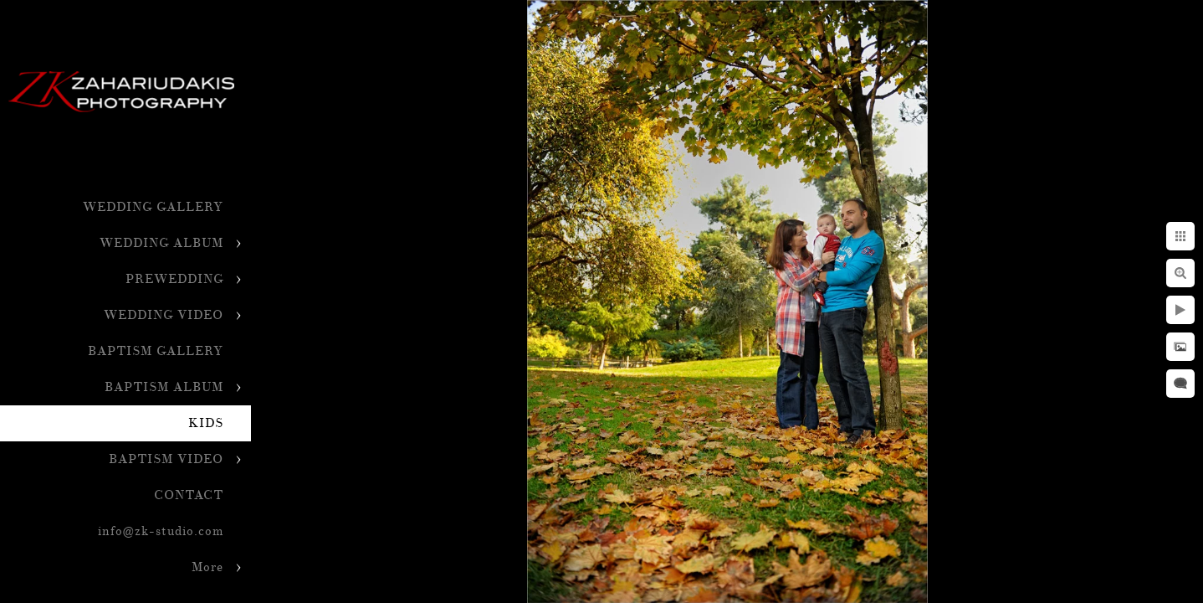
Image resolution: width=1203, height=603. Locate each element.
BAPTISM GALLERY (155, 351)
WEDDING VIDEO (163, 315)
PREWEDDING (174, 279)
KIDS (205, 423)
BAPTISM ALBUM (164, 387)
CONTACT (188, 495)
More (207, 567)
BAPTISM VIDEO (166, 459)
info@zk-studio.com (160, 531)
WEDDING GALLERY (153, 207)
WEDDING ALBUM (161, 243)
